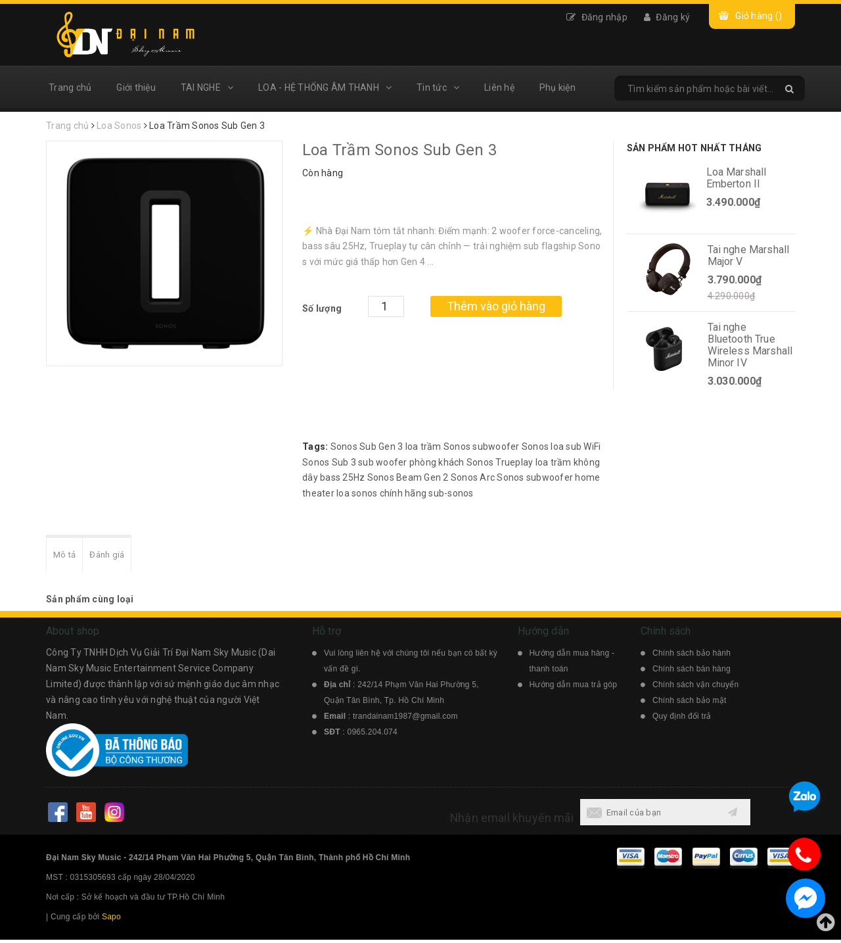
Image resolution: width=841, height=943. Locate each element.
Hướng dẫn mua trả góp (574, 687)
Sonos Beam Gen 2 (408, 477)
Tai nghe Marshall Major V (749, 255)
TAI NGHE (207, 87)
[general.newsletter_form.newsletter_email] (649, 815)
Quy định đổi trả (682, 719)
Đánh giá (115, 556)
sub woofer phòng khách (411, 462)
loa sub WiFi (576, 446)
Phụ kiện (557, 87)
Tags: (316, 446)
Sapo (111, 920)
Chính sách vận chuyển (695, 687)
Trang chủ (70, 87)
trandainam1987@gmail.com (405, 719)
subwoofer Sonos (510, 446)
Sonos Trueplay (500, 462)
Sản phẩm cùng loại (90, 602)
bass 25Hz (342, 477)
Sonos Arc (473, 477)
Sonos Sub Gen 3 (366, 446)
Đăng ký (667, 17)
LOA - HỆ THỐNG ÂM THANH (325, 87)
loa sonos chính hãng (381, 493)
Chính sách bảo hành (691, 656)
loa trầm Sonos (438, 446)
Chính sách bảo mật (689, 703)
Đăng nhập (596, 17)
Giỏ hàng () (758, 16)
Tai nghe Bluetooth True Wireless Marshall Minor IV (750, 345)
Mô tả (67, 556)
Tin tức (438, 87)
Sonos (510, 477)
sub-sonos (450, 493)
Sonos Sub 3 (329, 462)
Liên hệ (499, 87)
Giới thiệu (136, 87)
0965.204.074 (373, 735)
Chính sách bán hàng (691, 672)
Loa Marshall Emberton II (736, 178)
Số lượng (322, 308)
